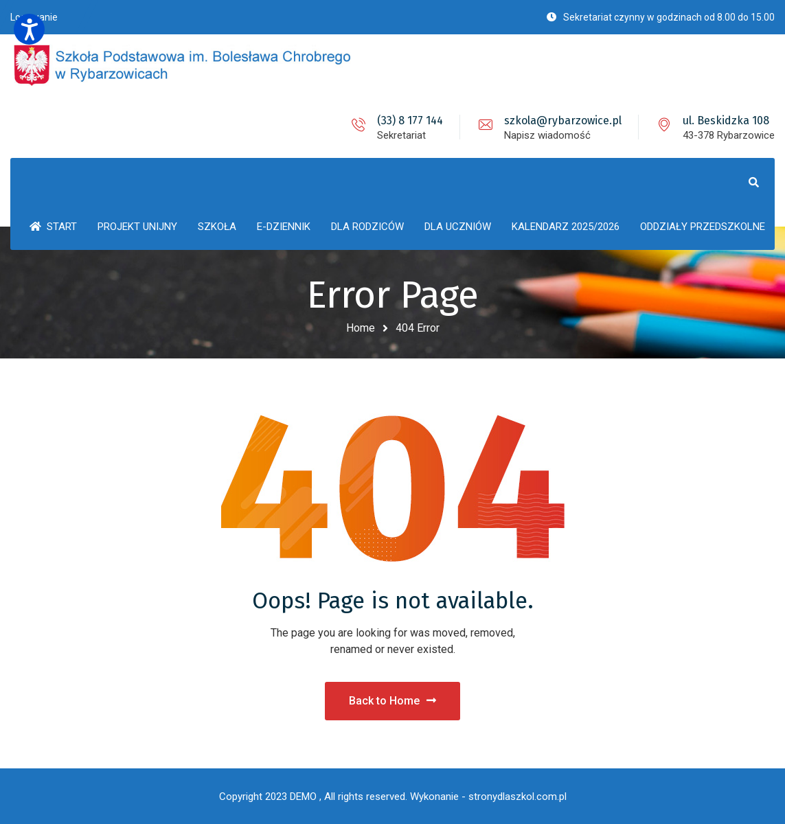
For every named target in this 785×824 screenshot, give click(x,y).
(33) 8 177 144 (410, 120)
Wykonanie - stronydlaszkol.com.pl (488, 796)
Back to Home (392, 700)
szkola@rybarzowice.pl (563, 120)
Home (360, 327)
